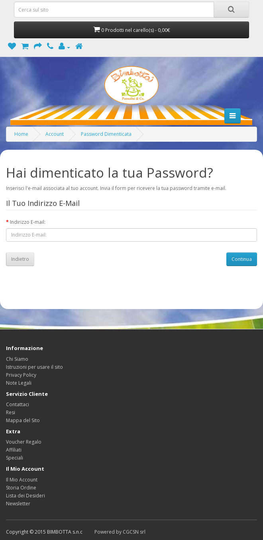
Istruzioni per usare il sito (34, 367)
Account (54, 134)
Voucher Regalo (23, 441)
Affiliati (14, 449)
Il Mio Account (21, 479)
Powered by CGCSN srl (119, 531)
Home (21, 134)
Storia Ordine (21, 487)
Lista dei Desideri (25, 495)
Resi (10, 412)
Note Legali (18, 383)
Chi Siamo (17, 359)
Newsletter (18, 503)
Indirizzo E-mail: (27, 222)
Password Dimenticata (106, 134)
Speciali (14, 457)
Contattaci (17, 404)
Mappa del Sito (23, 420)
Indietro (20, 259)
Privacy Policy (21, 375)
